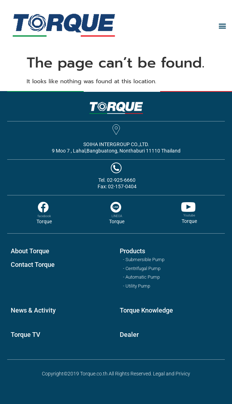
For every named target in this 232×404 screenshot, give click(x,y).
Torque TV (25, 334)
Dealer (129, 334)
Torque (44, 221)
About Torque (30, 251)
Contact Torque (33, 264)
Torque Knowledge (146, 310)
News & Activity (33, 310)
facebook (44, 216)
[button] (222, 26)
